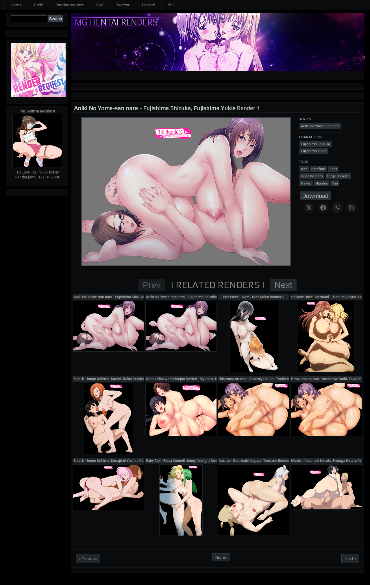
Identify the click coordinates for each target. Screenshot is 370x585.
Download (315, 195)
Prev (152, 285)
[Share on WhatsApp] (337, 207)
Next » (350, 558)
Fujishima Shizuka (167, 108)
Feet (333, 169)
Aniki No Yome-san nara (106, 108)
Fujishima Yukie (214, 108)
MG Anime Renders (38, 111)
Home (16, 5)
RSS (171, 5)
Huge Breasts (312, 176)
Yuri (335, 183)
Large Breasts (338, 176)
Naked (306, 183)
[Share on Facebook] (323, 207)
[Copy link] (351, 207)
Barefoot (318, 169)
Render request (70, 5)
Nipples (321, 183)
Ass (304, 169)
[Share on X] (309, 207)
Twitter (123, 5)
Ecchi (38, 5)
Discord (148, 5)
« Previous (88, 558)
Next (284, 285)
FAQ (99, 5)
